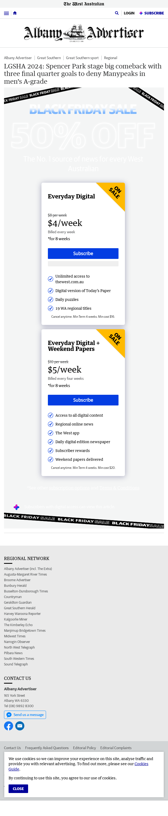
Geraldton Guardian (18, 602)
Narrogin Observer (17, 642)
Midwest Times (14, 636)
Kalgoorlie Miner (15, 619)
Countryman (13, 597)
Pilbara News (13, 653)
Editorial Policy (84, 748)
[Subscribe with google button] (83, 264)
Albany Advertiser (18, 58)
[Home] (15, 13)
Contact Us (12, 748)
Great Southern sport (82, 58)
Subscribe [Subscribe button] (83, 253)
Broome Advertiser (17, 580)
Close (18, 789)
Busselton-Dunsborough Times (26, 591)
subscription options (69, 488)
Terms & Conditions (119, 488)
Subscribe (151, 13)
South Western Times (19, 659)
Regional (110, 58)
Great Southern (49, 58)
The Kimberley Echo (18, 625)
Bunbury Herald (15, 586)
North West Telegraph (19, 647)
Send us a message (25, 715)
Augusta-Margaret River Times (25, 574)
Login (129, 13)
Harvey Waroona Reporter (22, 614)
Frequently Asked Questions (47, 748)
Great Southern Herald (19, 608)
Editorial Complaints (116, 748)
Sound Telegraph (16, 664)
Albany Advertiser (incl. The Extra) (28, 569)
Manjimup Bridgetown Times (24, 631)
